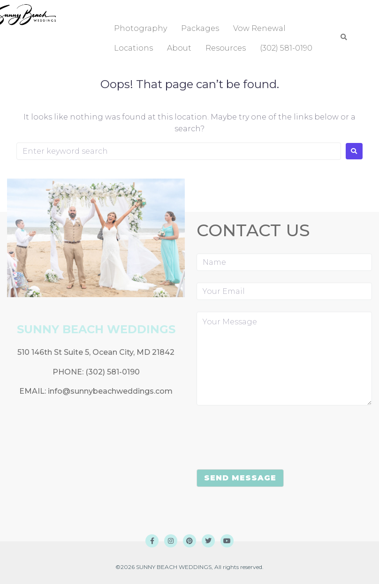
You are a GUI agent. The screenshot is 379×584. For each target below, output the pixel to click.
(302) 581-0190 (112, 371)
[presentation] (268, 439)
